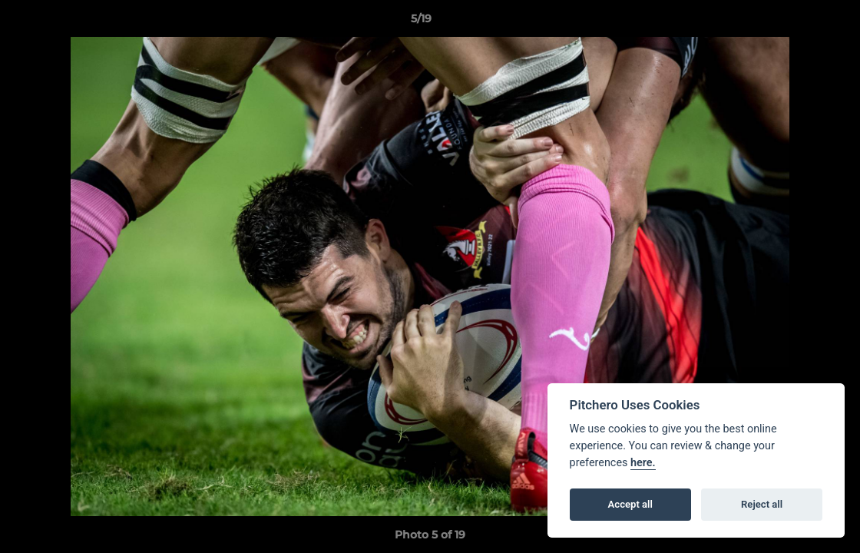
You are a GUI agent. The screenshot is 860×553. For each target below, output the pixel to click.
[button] (795, 22)
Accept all (630, 504)
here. (643, 462)
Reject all (761, 504)
